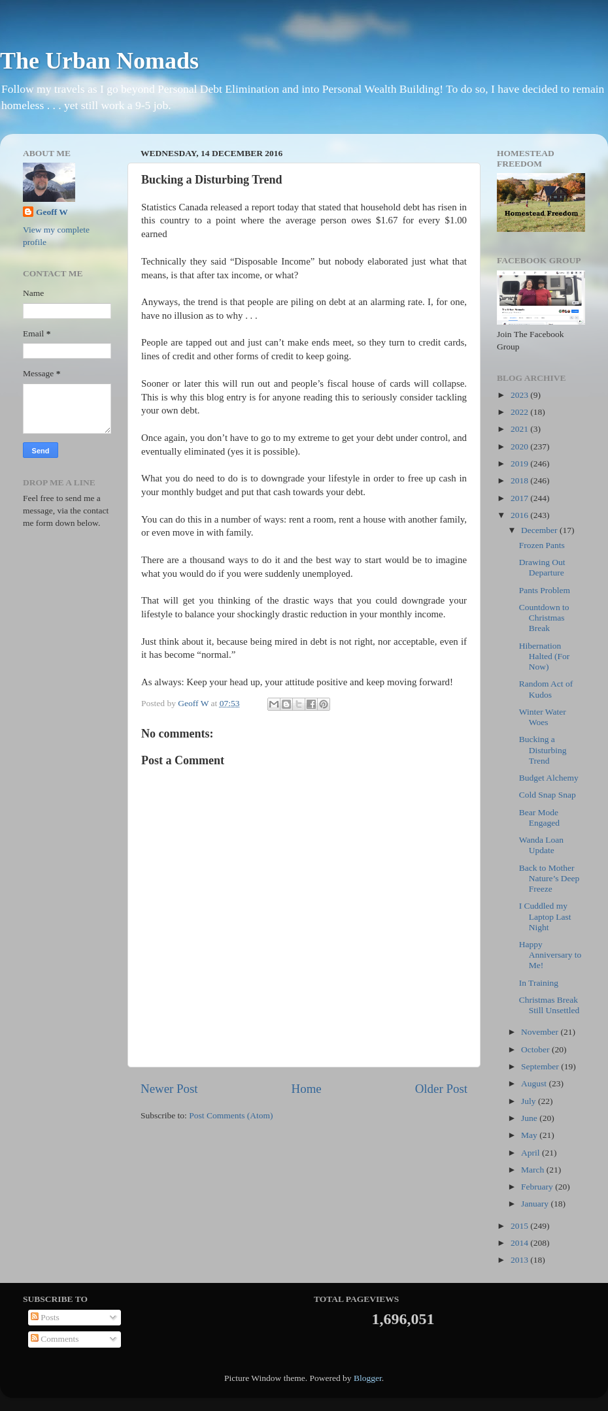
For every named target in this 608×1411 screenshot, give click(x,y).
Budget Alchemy (549, 778)
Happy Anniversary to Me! (550, 954)
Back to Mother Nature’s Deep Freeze (549, 878)
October (536, 1049)
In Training (538, 983)
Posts (45, 1317)
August (535, 1083)
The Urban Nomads (99, 61)
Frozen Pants (542, 545)
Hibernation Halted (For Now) (544, 656)
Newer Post (169, 1088)
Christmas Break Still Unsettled (549, 1005)
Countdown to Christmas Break (544, 617)
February (538, 1187)
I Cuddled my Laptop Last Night (545, 916)
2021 (520, 429)
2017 (520, 498)
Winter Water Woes (542, 717)
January (535, 1203)
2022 (520, 412)
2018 (520, 480)
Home (307, 1088)
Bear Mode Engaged (539, 817)
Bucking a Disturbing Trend (543, 749)
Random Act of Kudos (546, 689)
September (541, 1066)
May (530, 1135)
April (531, 1153)
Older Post (441, 1088)
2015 (520, 1226)
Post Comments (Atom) (231, 1115)
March (534, 1170)
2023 (520, 395)
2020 (520, 446)
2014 (520, 1243)
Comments (55, 1339)
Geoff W (52, 212)
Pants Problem (544, 590)
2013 (520, 1260)
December (540, 530)
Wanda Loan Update (541, 845)
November (540, 1032)
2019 (520, 463)
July (529, 1101)
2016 (520, 515)
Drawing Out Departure (542, 567)
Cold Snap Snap (547, 795)
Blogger (368, 1378)
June (530, 1118)
